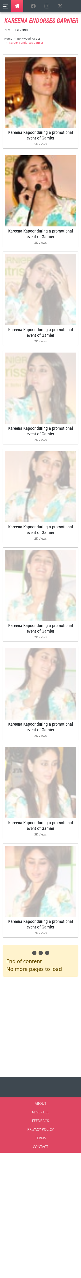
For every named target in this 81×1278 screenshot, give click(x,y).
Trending (21, 30)
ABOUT (40, 1103)
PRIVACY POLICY (40, 1129)
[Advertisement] (40, 1025)
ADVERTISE (40, 1112)
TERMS (40, 1138)
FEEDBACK (40, 1120)
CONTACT (40, 1146)
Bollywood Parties (28, 38)
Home (8, 38)
